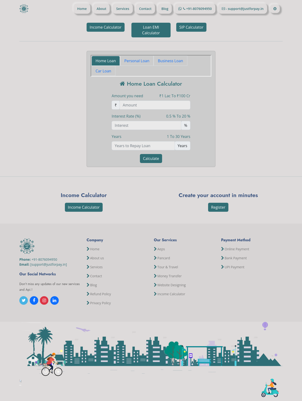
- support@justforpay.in (244, 8)
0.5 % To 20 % (178, 116)
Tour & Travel (167, 267)
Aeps (161, 249)
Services (122, 8)
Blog (164, 8)
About (101, 8)
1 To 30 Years (178, 136)
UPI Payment (234, 267)
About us (97, 258)
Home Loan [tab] (106, 60)
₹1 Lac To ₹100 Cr (174, 95)
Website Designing (171, 285)
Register (218, 207)
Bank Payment (236, 258)
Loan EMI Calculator (151, 30)
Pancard (163, 258)
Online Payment (237, 249)
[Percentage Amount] (146, 125)
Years (116, 136)
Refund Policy (100, 294)
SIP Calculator (191, 27)
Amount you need (127, 95)
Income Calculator (106, 27)
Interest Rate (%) (126, 116)
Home (82, 8)
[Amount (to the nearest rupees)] (155, 105)
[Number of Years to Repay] (143, 145)
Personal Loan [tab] (136, 60)
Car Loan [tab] (103, 71)
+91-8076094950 (198, 8)
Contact (145, 8)
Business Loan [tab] (170, 60)
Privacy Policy (100, 303)
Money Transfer (169, 276)
